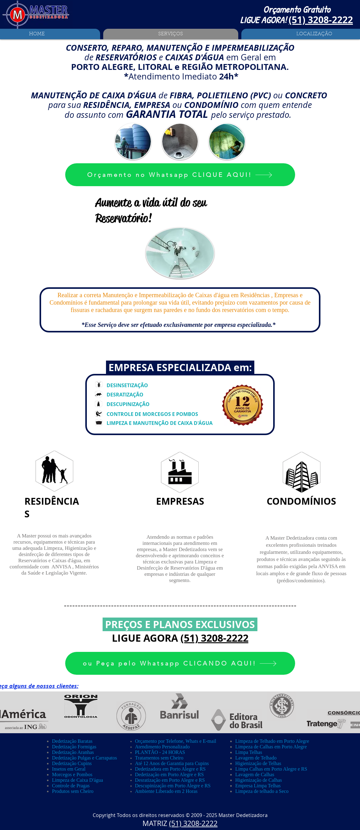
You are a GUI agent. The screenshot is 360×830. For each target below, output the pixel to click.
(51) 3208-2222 (214, 638)
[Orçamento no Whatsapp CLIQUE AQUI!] (180, 174)
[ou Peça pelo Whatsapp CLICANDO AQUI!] (180, 663)
